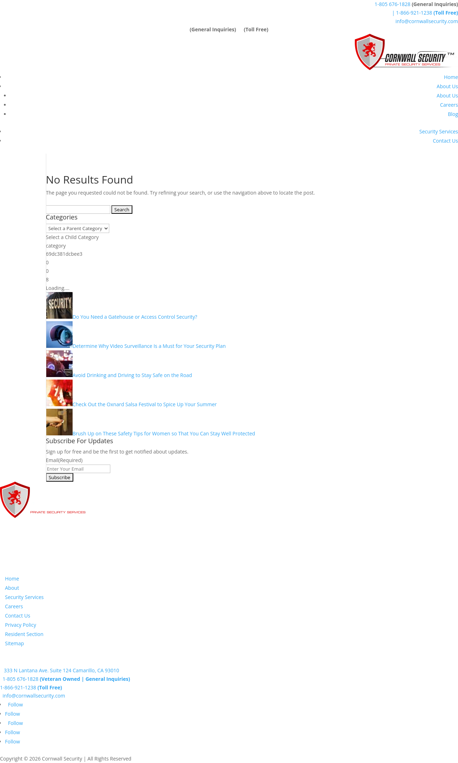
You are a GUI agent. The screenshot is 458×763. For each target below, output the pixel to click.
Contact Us (445, 140)
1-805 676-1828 (393, 4)
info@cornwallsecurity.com (426, 21)
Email (64, 460)
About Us (447, 86)
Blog (453, 114)
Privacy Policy (20, 624)
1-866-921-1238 (31, 687)
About (12, 587)
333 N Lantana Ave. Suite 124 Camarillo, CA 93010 (59, 670)
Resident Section (24, 634)
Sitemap (14, 643)
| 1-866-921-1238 (424, 12)
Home (451, 77)
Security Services (438, 131)
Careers (449, 104)
